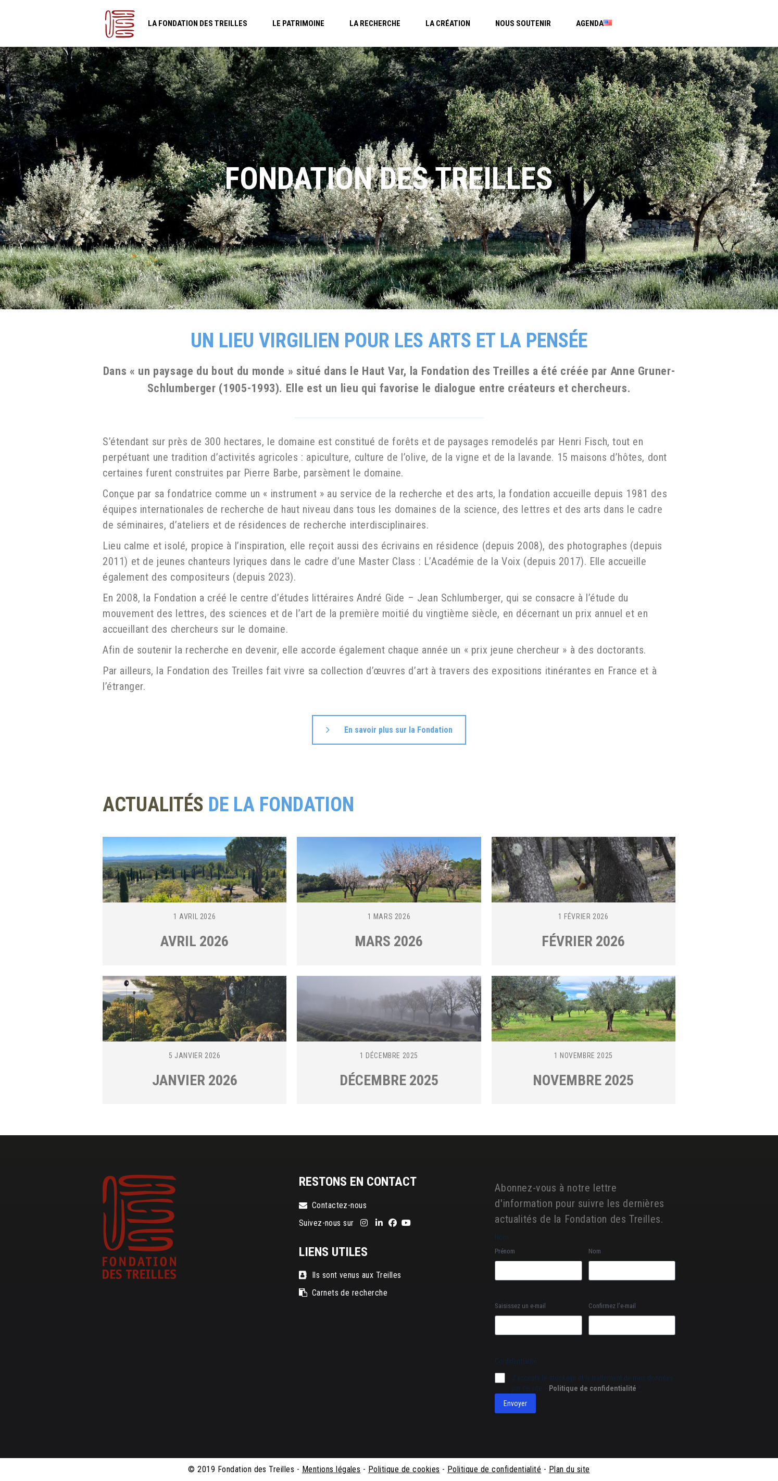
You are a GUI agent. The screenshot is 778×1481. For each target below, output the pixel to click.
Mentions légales (331, 1469)
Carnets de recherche (343, 1293)
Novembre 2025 (583, 1080)
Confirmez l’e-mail (612, 1306)
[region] (389, 178)
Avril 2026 (194, 941)
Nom (594, 1251)
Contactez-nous (333, 1205)
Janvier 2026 (194, 1080)
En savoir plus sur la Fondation (389, 730)
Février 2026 (583, 941)
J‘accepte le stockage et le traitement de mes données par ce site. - (592, 1383)
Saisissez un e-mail (520, 1306)
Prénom (505, 1251)
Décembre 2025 (389, 1080)
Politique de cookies (404, 1469)
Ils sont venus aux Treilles (350, 1275)
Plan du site (569, 1469)
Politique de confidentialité (592, 1388)
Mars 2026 (389, 941)
